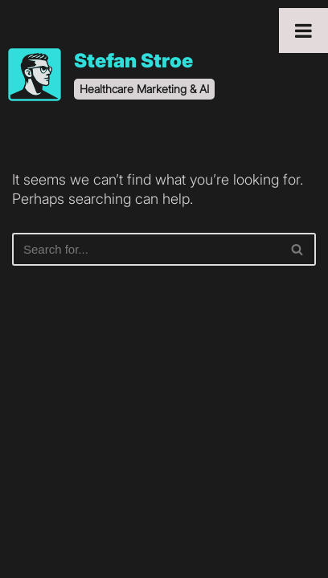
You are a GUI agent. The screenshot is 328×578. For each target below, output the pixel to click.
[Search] (146, 249)
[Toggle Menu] (303, 30)
